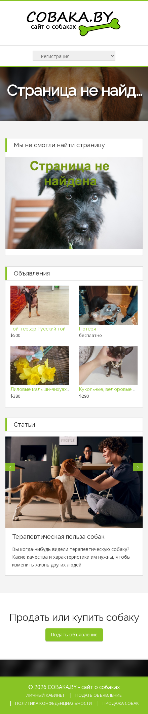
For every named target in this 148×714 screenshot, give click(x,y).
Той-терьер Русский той (38, 329)
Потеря (87, 329)
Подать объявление (98, 695)
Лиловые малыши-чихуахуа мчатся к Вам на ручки (66, 389)
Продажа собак (121, 703)
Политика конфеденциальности (53, 703)
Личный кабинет (45, 695)
